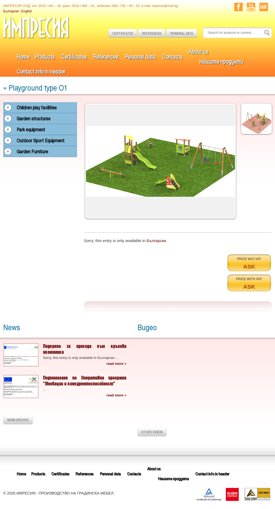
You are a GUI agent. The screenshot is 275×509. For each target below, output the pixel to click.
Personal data (140, 56)
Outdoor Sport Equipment (40, 140)
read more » (116, 364)
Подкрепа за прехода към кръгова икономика (84, 349)
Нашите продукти (221, 61)
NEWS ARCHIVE (18, 420)
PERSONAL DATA (181, 33)
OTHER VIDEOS (152, 432)
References (105, 56)
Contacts (172, 56)
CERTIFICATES (123, 33)
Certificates (74, 56)
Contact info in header (41, 71)
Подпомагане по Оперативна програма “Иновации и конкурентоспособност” (84, 380)
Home (23, 56)
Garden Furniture (32, 151)
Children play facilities (37, 107)
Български (11, 11)
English (26, 11)
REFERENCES (151, 33)
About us (198, 51)
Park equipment (31, 129)
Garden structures (33, 118)
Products (45, 56)
